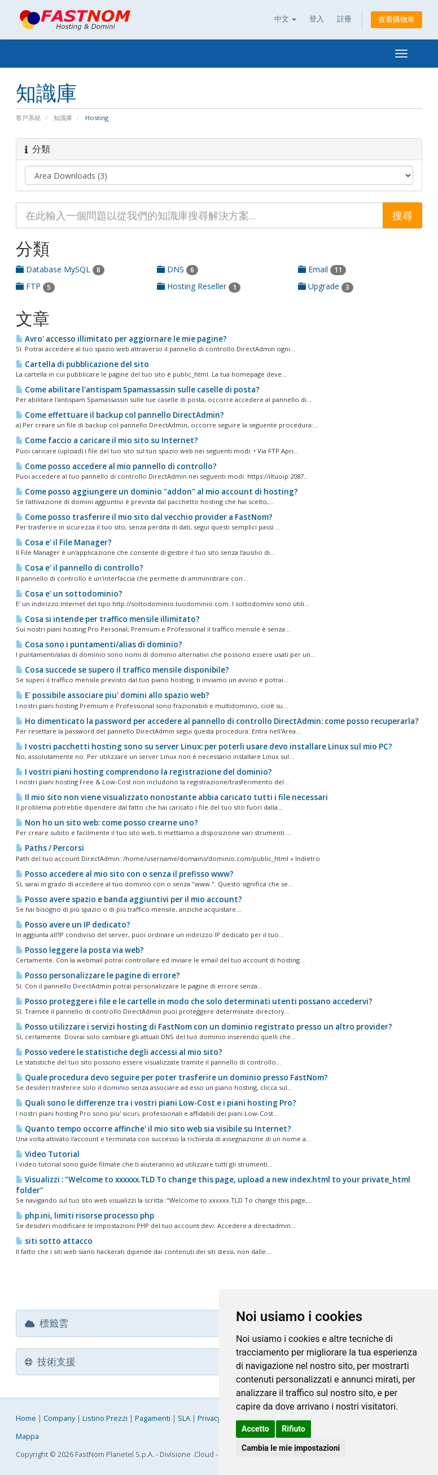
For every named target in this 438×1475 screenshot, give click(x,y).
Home (26, 1418)
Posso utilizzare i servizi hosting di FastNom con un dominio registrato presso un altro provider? (204, 1027)
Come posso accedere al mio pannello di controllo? (116, 466)
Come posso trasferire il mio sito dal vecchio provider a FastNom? (144, 517)
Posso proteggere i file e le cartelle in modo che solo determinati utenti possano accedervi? (194, 1001)
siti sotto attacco (54, 1241)
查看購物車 (396, 19)
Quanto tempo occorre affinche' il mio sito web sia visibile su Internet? (153, 1129)
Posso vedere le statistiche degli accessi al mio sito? (119, 1052)
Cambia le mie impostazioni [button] (291, 1447)
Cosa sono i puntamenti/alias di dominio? (99, 644)
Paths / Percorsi (50, 848)
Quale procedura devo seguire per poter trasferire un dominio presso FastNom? (172, 1077)
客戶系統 (28, 117)
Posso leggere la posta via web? (80, 950)
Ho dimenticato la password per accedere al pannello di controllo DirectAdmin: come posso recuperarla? (217, 721)
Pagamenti (152, 1418)
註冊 (344, 19)
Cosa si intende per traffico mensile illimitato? (108, 619)
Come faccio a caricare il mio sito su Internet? (107, 440)
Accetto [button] (255, 1428)
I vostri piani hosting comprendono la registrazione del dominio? (144, 772)
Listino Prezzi (105, 1418)
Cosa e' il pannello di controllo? (79, 568)
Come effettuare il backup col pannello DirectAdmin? (120, 415)
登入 (316, 19)
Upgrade (325, 286)
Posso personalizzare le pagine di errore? (98, 975)
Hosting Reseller (198, 286)
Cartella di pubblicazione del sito (82, 364)
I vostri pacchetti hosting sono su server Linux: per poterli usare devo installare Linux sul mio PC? (204, 746)
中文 (285, 19)
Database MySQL (60, 269)
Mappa (27, 1436)
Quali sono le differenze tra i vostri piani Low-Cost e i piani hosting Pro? (156, 1103)
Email (322, 269)
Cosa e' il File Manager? (64, 542)
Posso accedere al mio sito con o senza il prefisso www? (125, 874)
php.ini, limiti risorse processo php (85, 1216)
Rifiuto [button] (293, 1428)
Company (59, 1418)
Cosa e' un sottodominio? (69, 594)
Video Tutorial (48, 1154)
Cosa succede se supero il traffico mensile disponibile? (122, 670)
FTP (35, 286)
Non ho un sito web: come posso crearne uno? (107, 823)
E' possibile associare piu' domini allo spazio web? (112, 695)
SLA (184, 1418)
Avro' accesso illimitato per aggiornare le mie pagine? (121, 339)
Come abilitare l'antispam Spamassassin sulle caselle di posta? (138, 390)
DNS (177, 269)
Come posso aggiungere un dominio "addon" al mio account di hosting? (157, 492)
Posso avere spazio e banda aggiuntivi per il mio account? (129, 899)
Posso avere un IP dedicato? (73, 925)
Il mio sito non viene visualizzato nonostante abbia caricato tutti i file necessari (172, 797)
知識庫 (63, 117)
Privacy (209, 1418)
